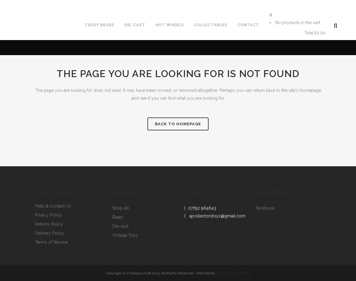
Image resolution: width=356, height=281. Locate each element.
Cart (286, 33)
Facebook (265, 208)
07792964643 (19, 4)
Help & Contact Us (53, 206)
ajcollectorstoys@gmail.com (75, 5)
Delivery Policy (49, 233)
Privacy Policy (48, 215)
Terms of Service (51, 242)
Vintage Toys (125, 235)
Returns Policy (49, 224)
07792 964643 (201, 208)
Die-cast (120, 226)
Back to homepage (178, 124)
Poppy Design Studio (233, 273)
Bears (117, 217)
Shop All (120, 208)
